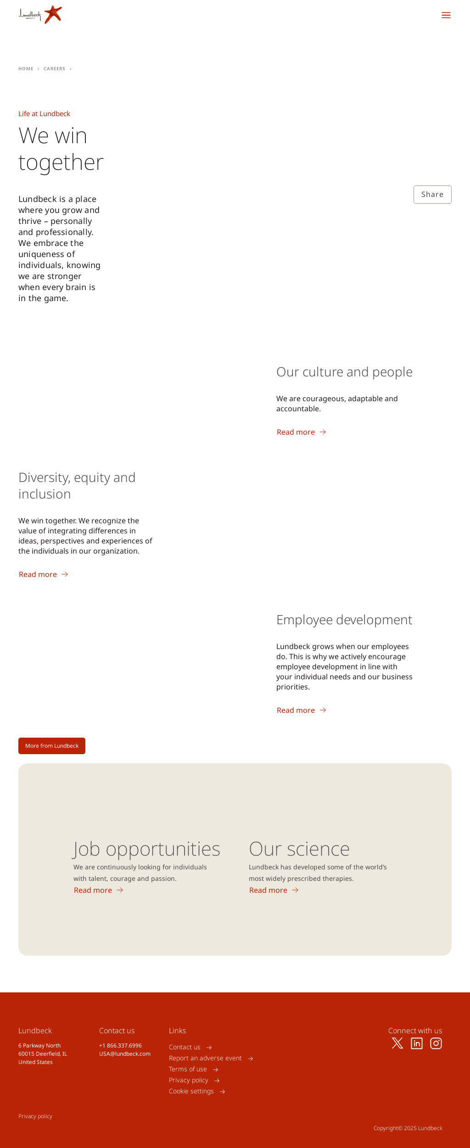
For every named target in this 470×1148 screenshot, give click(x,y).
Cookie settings (191, 1091)
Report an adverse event (205, 1058)
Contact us (185, 1047)
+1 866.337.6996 (120, 1045)
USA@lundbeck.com (125, 1054)
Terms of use (188, 1069)
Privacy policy (188, 1080)
